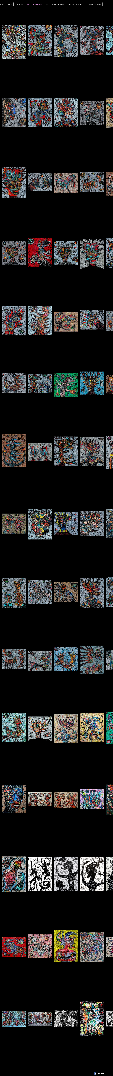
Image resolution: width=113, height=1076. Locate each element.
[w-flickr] (102, 1073)
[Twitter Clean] (98, 1073)
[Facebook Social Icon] (95, 1073)
